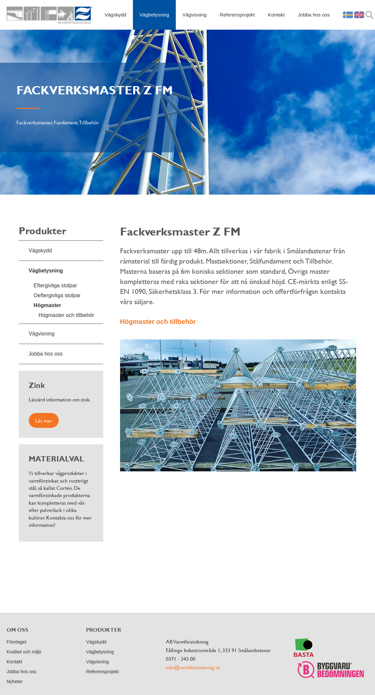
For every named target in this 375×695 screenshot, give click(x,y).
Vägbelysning (154, 14)
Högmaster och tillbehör (66, 315)
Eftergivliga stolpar (55, 285)
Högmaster (47, 305)
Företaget (16, 642)
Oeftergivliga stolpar (57, 295)
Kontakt (276, 14)
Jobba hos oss (314, 14)
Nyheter (15, 681)
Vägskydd (115, 14)
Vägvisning (194, 14)
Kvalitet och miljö (24, 651)
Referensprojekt (237, 14)
